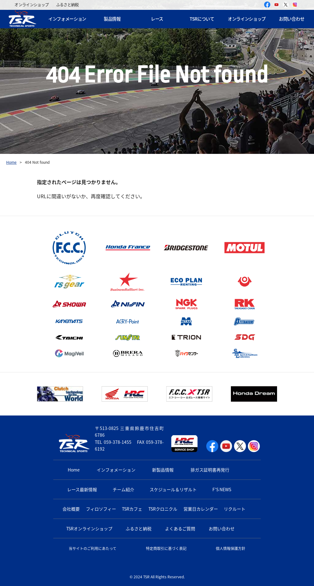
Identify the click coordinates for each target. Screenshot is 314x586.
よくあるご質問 (180, 528)
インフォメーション (67, 18)
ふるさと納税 (67, 4)
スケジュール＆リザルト (173, 489)
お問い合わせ (222, 528)
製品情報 (112, 18)
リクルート (234, 509)
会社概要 (71, 509)
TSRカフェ (132, 509)
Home (11, 162)
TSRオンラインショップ (89, 528)
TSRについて (202, 18)
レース (157, 18)
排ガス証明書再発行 (210, 470)
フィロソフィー (101, 509)
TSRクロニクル (162, 509)
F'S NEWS (221, 489)
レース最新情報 (82, 489)
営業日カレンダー (200, 509)
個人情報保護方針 (230, 548)
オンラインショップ (31, 4)
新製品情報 (163, 470)
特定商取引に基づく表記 (166, 548)
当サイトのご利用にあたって (92, 548)
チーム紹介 (123, 489)
